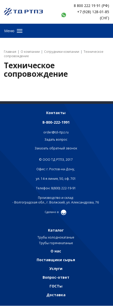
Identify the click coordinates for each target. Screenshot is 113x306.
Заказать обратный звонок (56, 148)
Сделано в (52, 212)
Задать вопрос (55, 139)
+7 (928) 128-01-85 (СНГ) (93, 14)
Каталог (56, 230)
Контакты (56, 112)
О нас (56, 251)
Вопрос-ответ (56, 277)
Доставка (56, 294)
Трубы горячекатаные (56, 243)
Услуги (55, 268)
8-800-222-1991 (56, 122)
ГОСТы (56, 286)
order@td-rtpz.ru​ (56, 132)
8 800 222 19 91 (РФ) (91, 5)
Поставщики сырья (56, 259)
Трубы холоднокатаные (55, 237)
